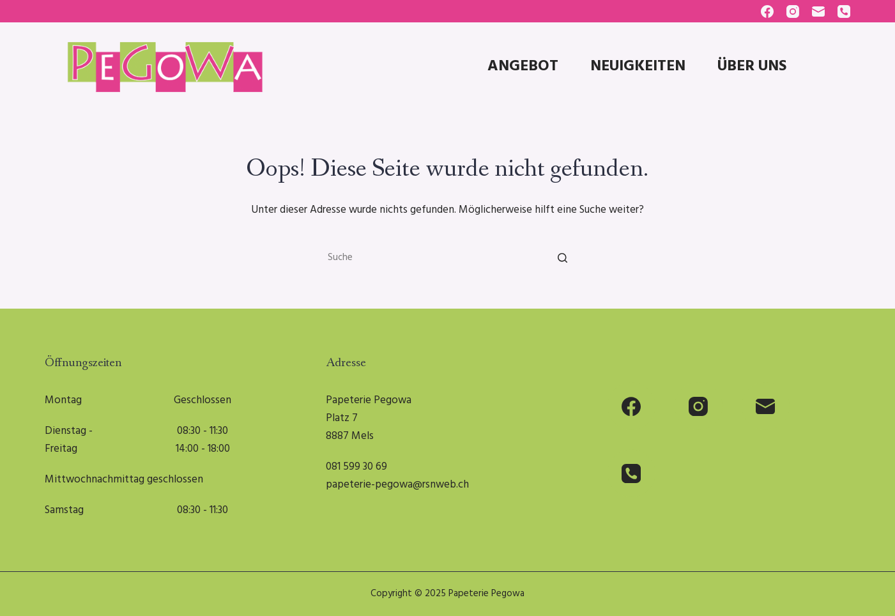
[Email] (818, 11)
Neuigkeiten (637, 66)
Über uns (751, 66)
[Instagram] (792, 11)
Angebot (522, 66)
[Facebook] (767, 11)
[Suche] (562, 257)
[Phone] (844, 11)
